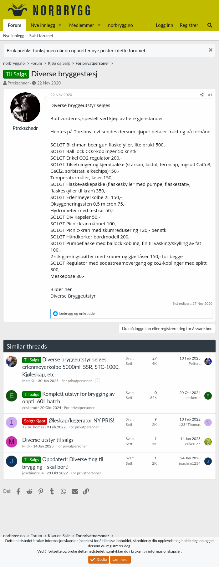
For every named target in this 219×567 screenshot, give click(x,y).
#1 (210, 94)
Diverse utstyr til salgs (48, 440)
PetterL (195, 363)
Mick (26, 446)
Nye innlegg (43, 25)
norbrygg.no (120, 25)
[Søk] (210, 25)
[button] (60, 25)
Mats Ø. (28, 380)
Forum (14, 25)
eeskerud (29, 407)
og (76, 313)
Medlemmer (81, 25)
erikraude (193, 444)
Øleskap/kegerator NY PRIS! (82, 420)
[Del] (202, 95)
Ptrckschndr (18, 82)
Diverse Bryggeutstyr (73, 296)
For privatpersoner (76, 380)
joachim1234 (33, 473)
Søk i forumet (41, 35)
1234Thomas (33, 427)
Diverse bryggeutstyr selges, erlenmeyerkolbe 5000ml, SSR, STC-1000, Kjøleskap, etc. (71, 367)
